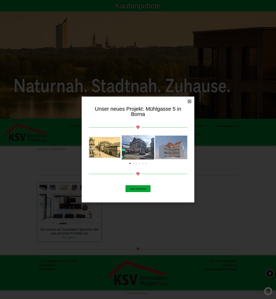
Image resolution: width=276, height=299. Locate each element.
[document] (138, 149)
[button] (268, 291)
